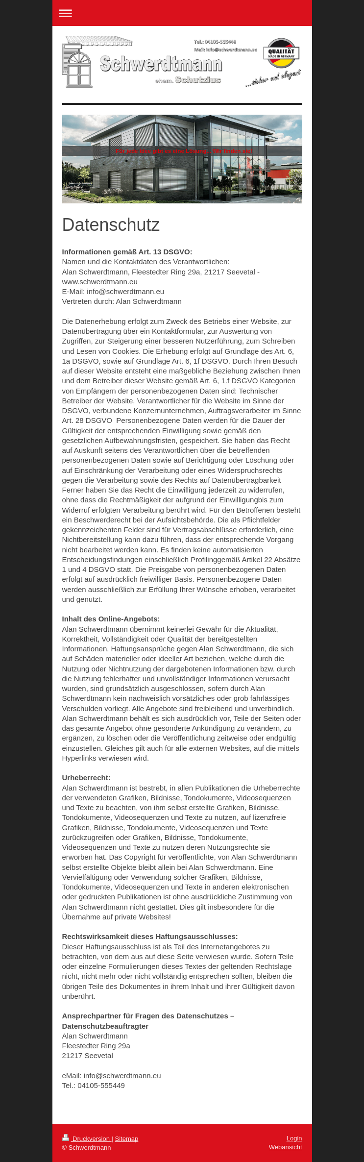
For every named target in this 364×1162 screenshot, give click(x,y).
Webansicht (285, 1147)
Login (294, 1138)
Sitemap (127, 1138)
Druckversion (87, 1138)
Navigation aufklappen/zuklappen (182, 13)
